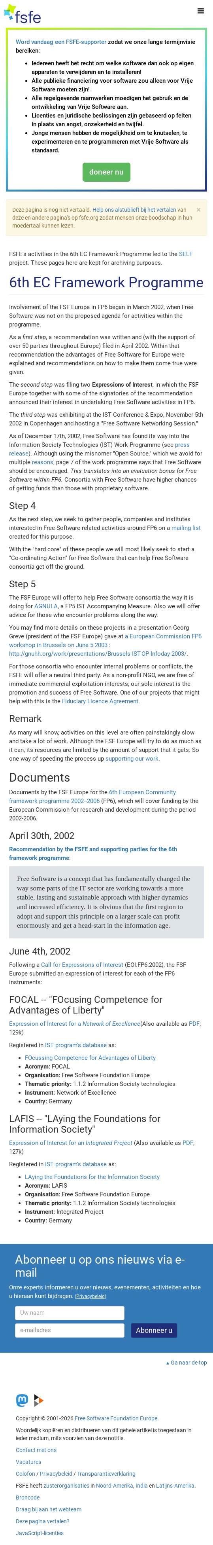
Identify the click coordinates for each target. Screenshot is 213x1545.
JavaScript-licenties (40, 1533)
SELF (185, 254)
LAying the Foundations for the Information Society (92, 1177)
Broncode (28, 1497)
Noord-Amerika (114, 1485)
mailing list (186, 527)
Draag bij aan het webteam (48, 1509)
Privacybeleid (56, 1474)
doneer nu (106, 172)
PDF (194, 1023)
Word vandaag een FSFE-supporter (61, 42)
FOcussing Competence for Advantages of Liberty (90, 1057)
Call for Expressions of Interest (82, 964)
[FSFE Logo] (22, 14)
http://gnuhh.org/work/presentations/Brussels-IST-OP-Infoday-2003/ (98, 653)
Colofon (25, 1474)
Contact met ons (36, 1450)
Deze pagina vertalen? (43, 1521)
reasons (42, 462)
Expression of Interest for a (74, 1023)
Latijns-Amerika (175, 1485)
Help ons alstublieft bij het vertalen (134, 210)
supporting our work (132, 758)
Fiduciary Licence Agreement (100, 701)
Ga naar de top (189, 1362)
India (142, 1485)
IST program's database (76, 1045)
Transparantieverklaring (106, 1474)
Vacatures (28, 1462)
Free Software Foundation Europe (116, 1418)
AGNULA (46, 606)
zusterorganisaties (66, 1485)
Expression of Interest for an (70, 1142)
